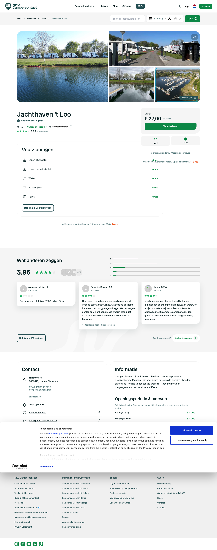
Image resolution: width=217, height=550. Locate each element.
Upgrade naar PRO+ (101, 224)
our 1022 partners (58, 518)
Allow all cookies (192, 515)
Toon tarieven (170, 126)
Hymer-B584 (160, 287)
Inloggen (206, 6)
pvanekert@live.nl (38, 287)
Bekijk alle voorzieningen (37, 207)
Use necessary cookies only (192, 524)
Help (184, 6)
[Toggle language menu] (194, 6)
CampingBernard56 (101, 287)
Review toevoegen (186, 338)
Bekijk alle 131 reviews (31, 338)
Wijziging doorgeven (180, 152)
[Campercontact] (23, 6)
